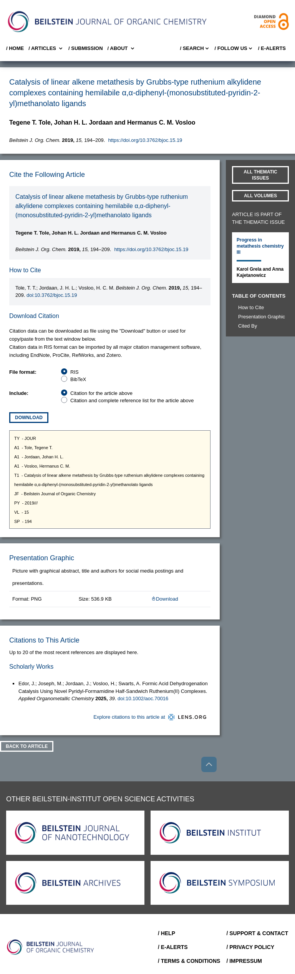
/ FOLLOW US (234, 48)
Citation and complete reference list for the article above (132, 400)
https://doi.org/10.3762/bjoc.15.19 (145, 140)
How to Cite (251, 307)
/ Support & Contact (257, 933)
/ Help (166, 933)
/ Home (15, 48)
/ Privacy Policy (250, 947)
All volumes (260, 195)
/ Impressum (244, 961)
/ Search (195, 48)
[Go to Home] (50, 947)
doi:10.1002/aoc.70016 (143, 698)
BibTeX (78, 379)
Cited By (247, 326)
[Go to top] (209, 764)
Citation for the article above (101, 393)
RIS (74, 372)
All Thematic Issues (260, 175)
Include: (18, 393)
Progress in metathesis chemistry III (260, 246)
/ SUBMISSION (85, 48)
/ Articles (46, 48)
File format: (22, 372)
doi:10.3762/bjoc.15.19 (52, 295)
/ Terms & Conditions (189, 961)
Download (29, 417)
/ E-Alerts (272, 48)
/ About (122, 48)
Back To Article (27, 746)
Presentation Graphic (261, 317)
